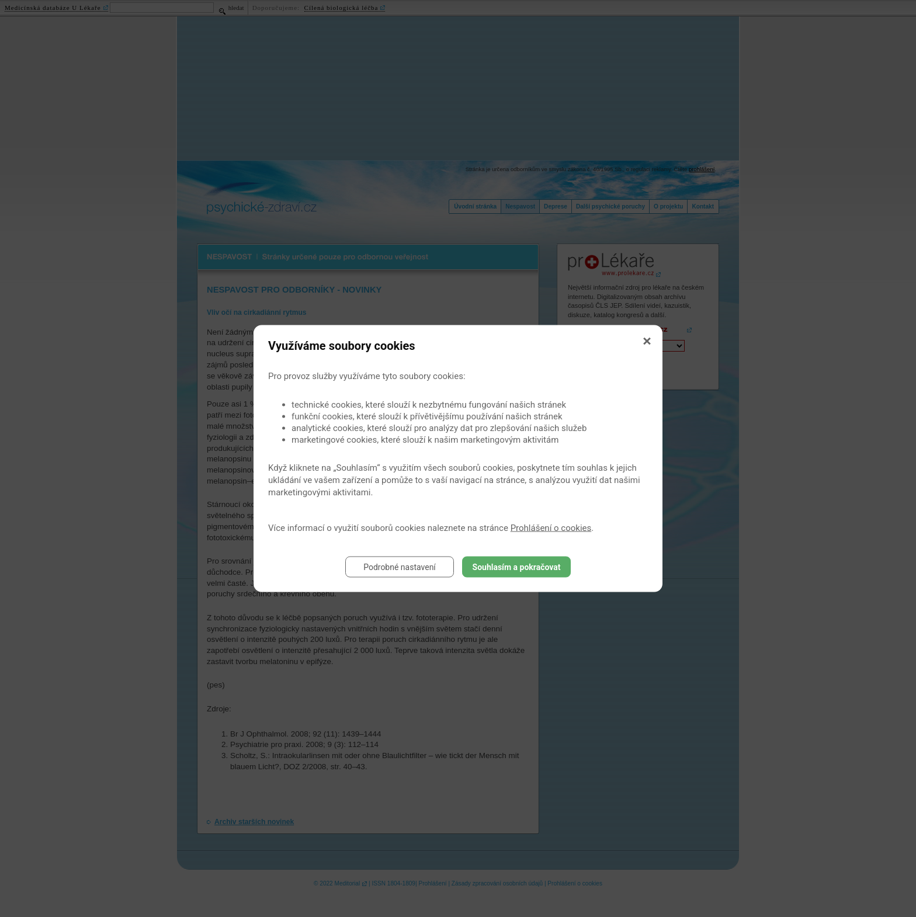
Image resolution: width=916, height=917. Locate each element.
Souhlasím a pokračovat (517, 567)
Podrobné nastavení (399, 567)
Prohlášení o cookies (551, 528)
